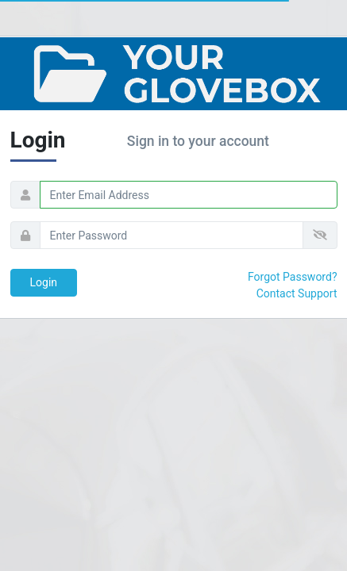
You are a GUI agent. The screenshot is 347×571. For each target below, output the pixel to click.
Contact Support (296, 293)
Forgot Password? (292, 276)
